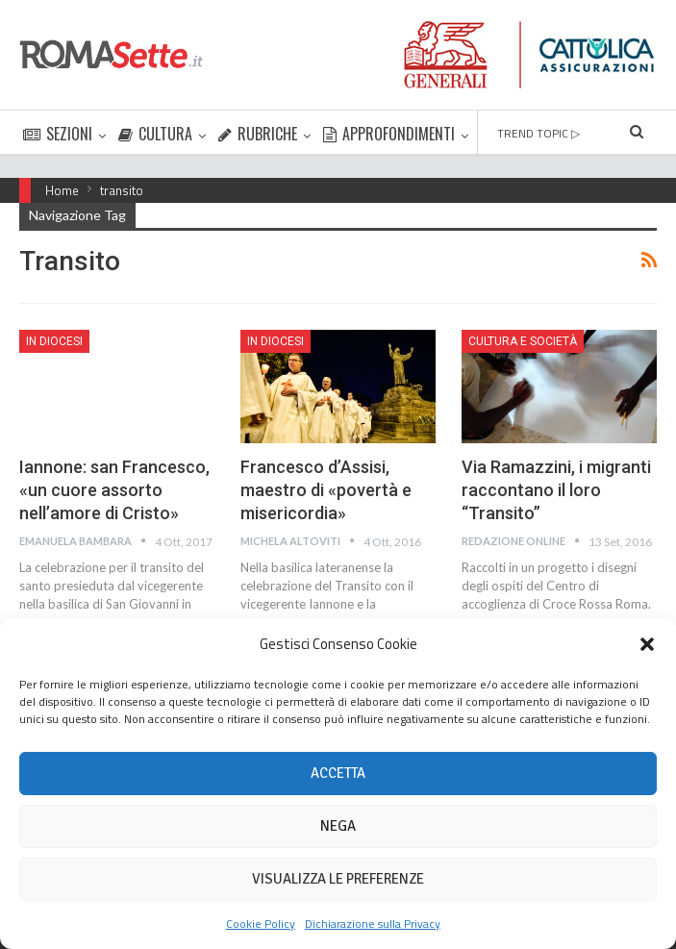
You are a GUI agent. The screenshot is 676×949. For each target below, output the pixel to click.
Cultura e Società (522, 341)
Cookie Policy (260, 923)
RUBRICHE (257, 133)
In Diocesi (54, 341)
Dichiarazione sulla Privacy (372, 923)
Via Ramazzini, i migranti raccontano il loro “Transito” (556, 490)
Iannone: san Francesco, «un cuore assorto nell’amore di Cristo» (114, 490)
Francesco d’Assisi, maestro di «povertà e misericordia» (326, 490)
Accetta (338, 773)
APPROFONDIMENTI (389, 133)
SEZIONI (57, 133)
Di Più (498, 133)
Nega (338, 826)
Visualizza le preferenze (338, 878)
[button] (647, 644)
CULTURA (155, 133)
